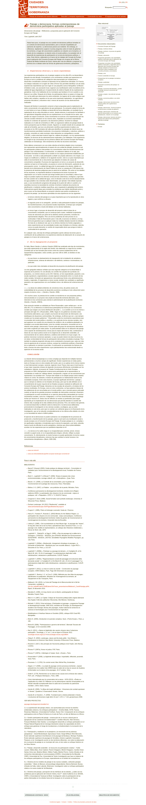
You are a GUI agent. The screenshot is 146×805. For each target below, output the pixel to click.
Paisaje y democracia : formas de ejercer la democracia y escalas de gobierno (109, 108)
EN (120, 2)
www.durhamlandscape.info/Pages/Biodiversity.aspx (45, 506)
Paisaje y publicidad (103, 82)
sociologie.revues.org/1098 (58, 634)
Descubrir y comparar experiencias (72, 16)
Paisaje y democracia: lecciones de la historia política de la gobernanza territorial (108, 103)
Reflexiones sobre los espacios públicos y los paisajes (100, 33)
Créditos (70, 802)
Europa (100, 126)
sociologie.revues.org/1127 (37, 634)
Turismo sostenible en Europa (106, 75)
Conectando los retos (95, 16)
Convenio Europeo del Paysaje (106, 46)
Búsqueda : (109, 7)
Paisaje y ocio (102, 73)
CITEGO (23, 16)
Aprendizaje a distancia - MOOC (36, 795)
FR (126, 2)
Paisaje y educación (103, 55)
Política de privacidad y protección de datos (84, 802)
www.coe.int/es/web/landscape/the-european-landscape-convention (48, 454)
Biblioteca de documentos (109, 795)
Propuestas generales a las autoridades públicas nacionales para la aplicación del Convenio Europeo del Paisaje (109, 59)
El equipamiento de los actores (115, 16)
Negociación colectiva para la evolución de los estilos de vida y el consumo (114, 31)
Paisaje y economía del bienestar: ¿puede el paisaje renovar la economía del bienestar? (110, 90)
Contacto (64, 802)
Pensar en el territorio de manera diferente (44, 16)
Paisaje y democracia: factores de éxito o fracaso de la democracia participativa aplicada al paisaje (109, 118)
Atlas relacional (73, 795)
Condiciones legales (55, 802)
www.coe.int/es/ (32, 450)
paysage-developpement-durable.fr (35, 704)
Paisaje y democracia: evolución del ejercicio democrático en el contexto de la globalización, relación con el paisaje (109, 113)
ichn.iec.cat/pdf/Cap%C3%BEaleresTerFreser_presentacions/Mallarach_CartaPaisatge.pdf (58, 586)
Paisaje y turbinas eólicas (105, 49)
